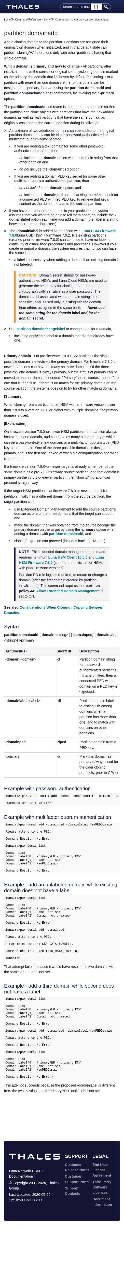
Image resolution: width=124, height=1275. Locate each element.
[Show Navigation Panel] (117, 7)
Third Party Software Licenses (101, 1231)
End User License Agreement (101, 1214)
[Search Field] (85, 6)
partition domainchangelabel (41, 329)
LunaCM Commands (56, 19)
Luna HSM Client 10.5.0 (67, 557)
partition (77, 19)
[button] (96, 6)
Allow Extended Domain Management (68, 591)
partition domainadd (66, 534)
